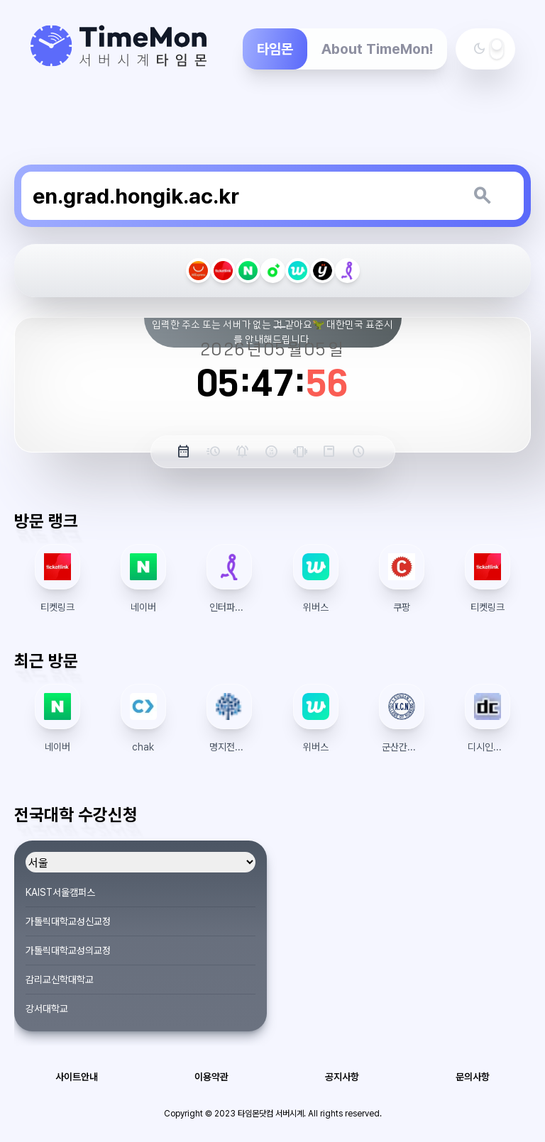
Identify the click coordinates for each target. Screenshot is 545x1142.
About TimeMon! (377, 48)
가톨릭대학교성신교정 (68, 921)
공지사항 (342, 1076)
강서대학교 (47, 1008)
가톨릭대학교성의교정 (68, 950)
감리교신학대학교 (60, 979)
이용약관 (211, 1076)
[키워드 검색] (482, 196)
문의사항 (473, 1076)
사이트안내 (76, 1076)
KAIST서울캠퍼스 (60, 892)
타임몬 (275, 48)
